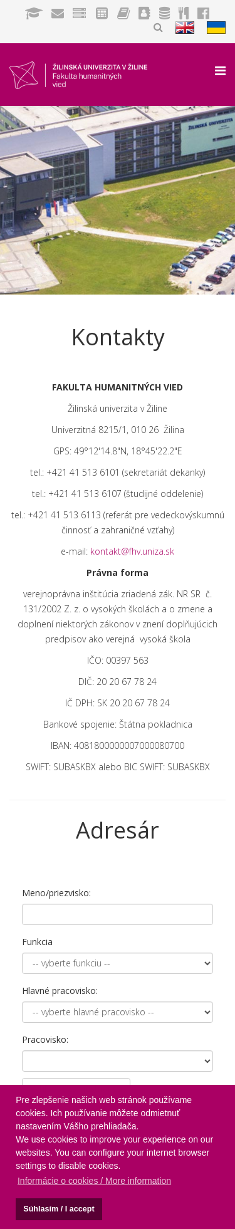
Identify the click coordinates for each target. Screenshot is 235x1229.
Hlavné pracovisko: (60, 990)
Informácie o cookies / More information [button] (94, 1181)
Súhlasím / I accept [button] (58, 1209)
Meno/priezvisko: (56, 893)
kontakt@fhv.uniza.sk (132, 551)
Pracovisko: (45, 1039)
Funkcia (37, 942)
